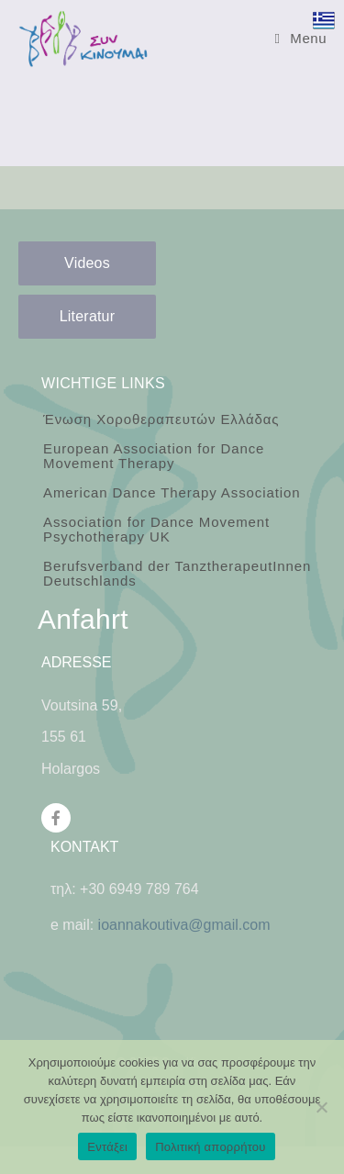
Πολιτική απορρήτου (210, 1147)
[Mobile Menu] (300, 38)
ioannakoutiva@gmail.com (184, 925)
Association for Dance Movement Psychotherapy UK (156, 529)
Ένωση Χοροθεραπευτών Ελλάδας (161, 419)
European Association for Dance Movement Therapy (153, 456)
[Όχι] (321, 1107)
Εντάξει (107, 1147)
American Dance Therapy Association (171, 492)
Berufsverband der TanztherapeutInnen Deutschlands (177, 573)
